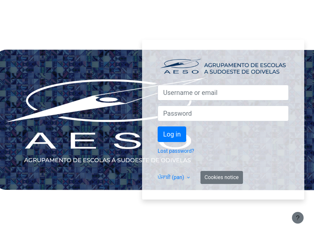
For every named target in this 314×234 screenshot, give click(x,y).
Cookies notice (222, 177)
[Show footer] (298, 218)
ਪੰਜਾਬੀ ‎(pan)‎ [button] (172, 177)
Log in (172, 134)
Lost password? (176, 151)
